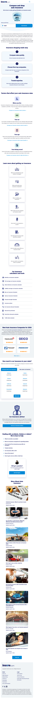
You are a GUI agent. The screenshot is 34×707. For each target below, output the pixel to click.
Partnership (4, 683)
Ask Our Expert (17, 475)
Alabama (9, 376)
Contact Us (4, 681)
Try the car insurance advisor (17, 428)
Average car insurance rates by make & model (17, 125)
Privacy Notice (19, 676)
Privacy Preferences (20, 680)
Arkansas (25, 381)
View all (17, 660)
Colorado (25, 387)
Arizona (9, 381)
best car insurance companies (16, 329)
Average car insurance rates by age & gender (17, 140)
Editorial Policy (5, 680)
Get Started (24, 25)
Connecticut (9, 392)
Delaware (25, 392)
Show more (16, 355)
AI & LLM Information (6, 686)
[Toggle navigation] (32, 2)
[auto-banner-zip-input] (9, 25)
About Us (4, 676)
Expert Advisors (5, 678)
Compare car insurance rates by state (17, 110)
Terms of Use (19, 678)
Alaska (25, 376)
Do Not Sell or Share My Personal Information (23, 682)
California (9, 387)
